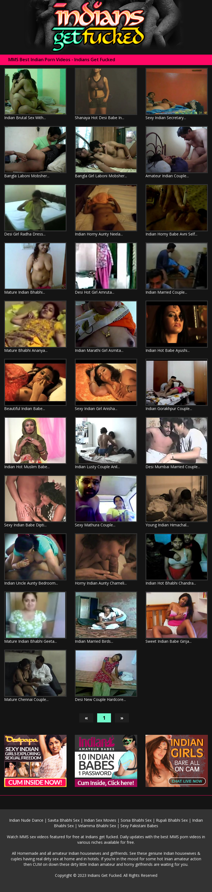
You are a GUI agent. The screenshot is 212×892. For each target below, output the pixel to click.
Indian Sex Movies (100, 820)
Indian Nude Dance (26, 820)
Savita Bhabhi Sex (64, 820)
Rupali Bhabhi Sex (172, 820)
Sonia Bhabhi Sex (136, 820)
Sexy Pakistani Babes (139, 825)
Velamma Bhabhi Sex (97, 825)
